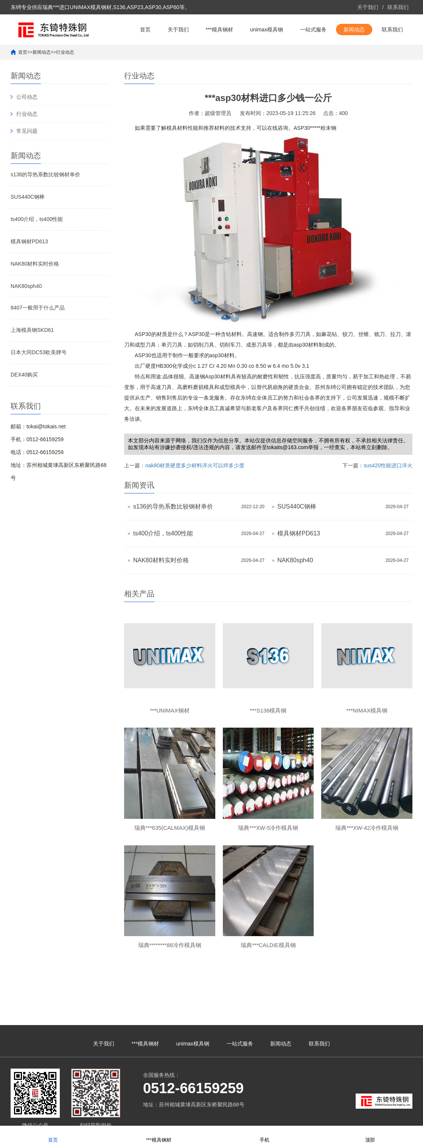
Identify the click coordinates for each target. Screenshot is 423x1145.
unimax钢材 (365, 1117)
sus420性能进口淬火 (388, 465)
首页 (145, 29)
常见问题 (26, 131)
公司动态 (26, 97)
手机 (264, 1135)
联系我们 (398, 7)
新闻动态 (354, 29)
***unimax (339, 1117)
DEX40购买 (24, 375)
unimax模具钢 (266, 29)
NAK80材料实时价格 (35, 264)
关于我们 (367, 7)
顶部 (370, 1135)
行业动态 (65, 52)
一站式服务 (313, 29)
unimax (319, 1117)
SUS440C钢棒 (28, 197)
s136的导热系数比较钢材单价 (45, 174)
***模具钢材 (219, 29)
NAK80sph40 (26, 286)
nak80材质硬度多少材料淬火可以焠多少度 (194, 465)
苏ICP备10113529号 (211, 1117)
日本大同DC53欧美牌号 (39, 352)
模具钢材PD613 (29, 241)
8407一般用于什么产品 (38, 308)
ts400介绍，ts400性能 (37, 219)
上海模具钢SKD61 (32, 330)
